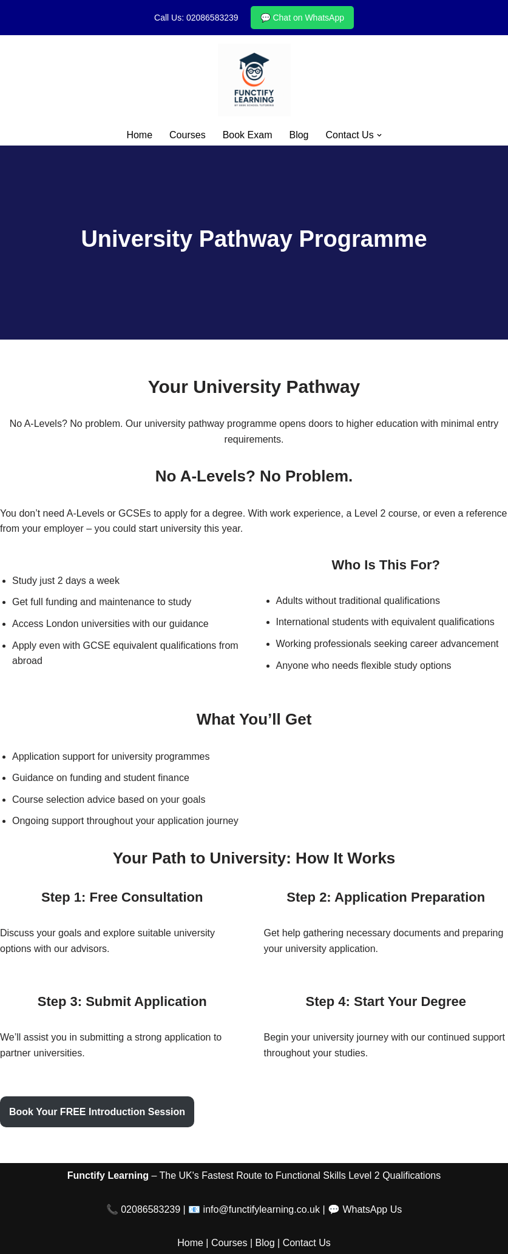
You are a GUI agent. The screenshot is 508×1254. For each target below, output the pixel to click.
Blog (298, 135)
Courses (187, 135)
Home (139, 135)
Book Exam (248, 135)
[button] (379, 135)
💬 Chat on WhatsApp (302, 17)
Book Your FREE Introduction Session (97, 1112)
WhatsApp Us (372, 1209)
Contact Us (307, 1243)
